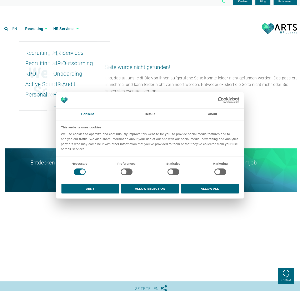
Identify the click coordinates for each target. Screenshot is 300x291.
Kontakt (286, 280)
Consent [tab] (87, 114)
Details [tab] (150, 114)
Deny (90, 188)
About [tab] (212, 114)
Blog (263, 4)
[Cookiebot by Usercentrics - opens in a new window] (221, 100)
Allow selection (150, 188)
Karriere (243, 4)
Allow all (210, 188)
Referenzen (285, 4)
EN (14, 22)
